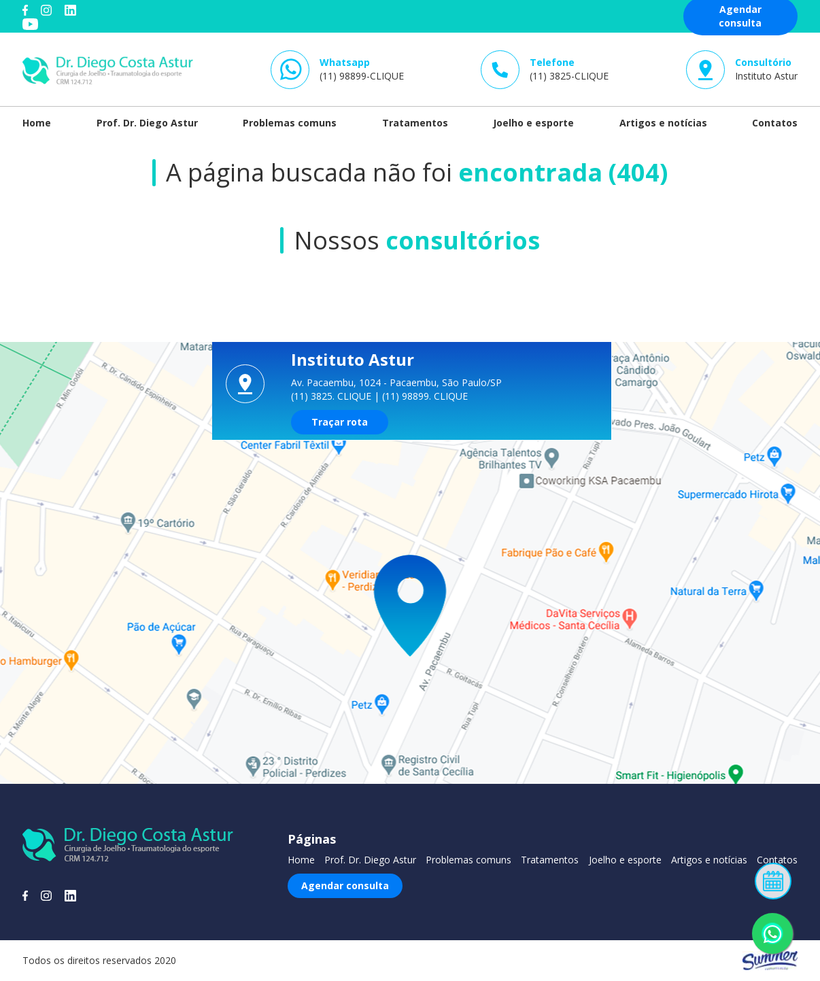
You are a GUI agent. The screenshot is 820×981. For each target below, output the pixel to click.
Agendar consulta (345, 885)
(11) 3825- (569, 69)
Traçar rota (339, 421)
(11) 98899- (362, 69)
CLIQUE (354, 396)
